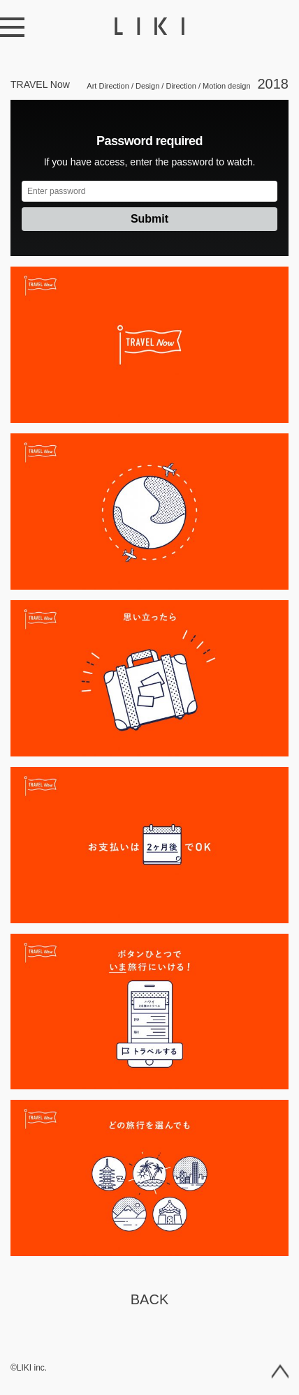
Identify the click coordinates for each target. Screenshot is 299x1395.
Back (149, 1299)
